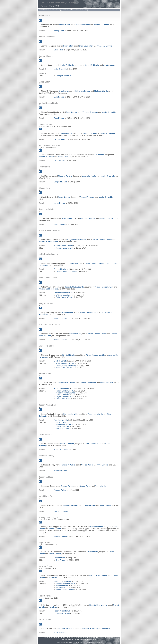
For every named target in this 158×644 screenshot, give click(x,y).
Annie (102, 465)
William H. (90, 629)
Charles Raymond (66, 272)
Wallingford (70, 505)
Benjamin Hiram (76, 240)
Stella (106, 383)
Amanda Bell (48, 242)
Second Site (76, 642)
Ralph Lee (63, 399)
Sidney (64, 25)
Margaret (65, 176)
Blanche (96, 527)
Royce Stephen (65, 397)
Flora (53, 577)
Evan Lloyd (83, 25)
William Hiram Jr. (66, 584)
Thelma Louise (65, 363)
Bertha (66, 133)
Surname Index (68, 10)
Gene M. (62, 395)
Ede (105, 629)
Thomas (67, 486)
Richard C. (91, 65)
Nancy (64, 197)
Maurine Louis (65, 248)
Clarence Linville (66, 365)
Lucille (92, 552)
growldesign (98, 642)
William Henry (64, 295)
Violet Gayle (64, 367)
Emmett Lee (62, 426)
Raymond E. (62, 428)
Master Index (79, 10)
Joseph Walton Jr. (65, 424)
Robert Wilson (98, 605)
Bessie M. (67, 444)
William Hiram (98, 575)
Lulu (99, 155)
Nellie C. (67, 65)
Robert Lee (88, 383)
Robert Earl (67, 383)
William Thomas (102, 240)
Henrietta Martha (74, 287)
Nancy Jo (63, 613)
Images (87, 10)
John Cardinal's (69, 642)
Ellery (68, 46)
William (68, 218)
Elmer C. (61, 422)
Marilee (62, 586)
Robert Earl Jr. (65, 391)
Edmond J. (82, 91)
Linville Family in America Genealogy (50, 10)
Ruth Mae (70, 414)
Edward (62, 588)
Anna (55, 529)
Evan (64, 91)
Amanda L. (101, 25)
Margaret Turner (65, 393)
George (87, 465)
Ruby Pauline (64, 297)
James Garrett (65, 590)
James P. (68, 465)
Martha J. (101, 91)
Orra (109, 65)
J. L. (60, 560)
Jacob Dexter (93, 444)
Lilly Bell (68, 355)
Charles (72, 263)
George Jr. (63, 76)
